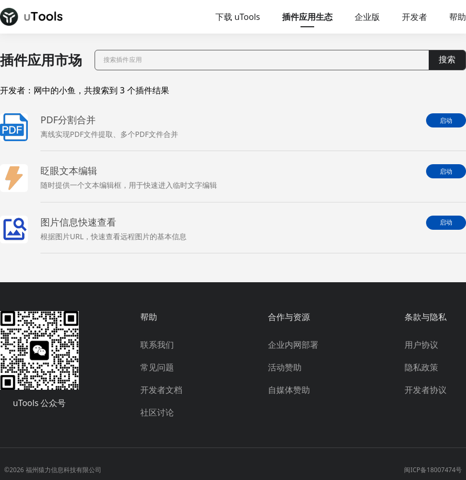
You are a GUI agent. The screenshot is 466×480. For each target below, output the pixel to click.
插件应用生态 (307, 17)
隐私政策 (421, 367)
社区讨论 (157, 412)
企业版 (367, 17)
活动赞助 (285, 367)
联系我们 (157, 344)
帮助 (457, 17)
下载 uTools (237, 17)
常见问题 (157, 367)
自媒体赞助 (289, 390)
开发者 (414, 17)
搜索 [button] (447, 59)
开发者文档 (161, 390)
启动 (446, 120)
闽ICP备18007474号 (433, 469)
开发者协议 (426, 390)
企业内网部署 (293, 344)
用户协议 (421, 344)
